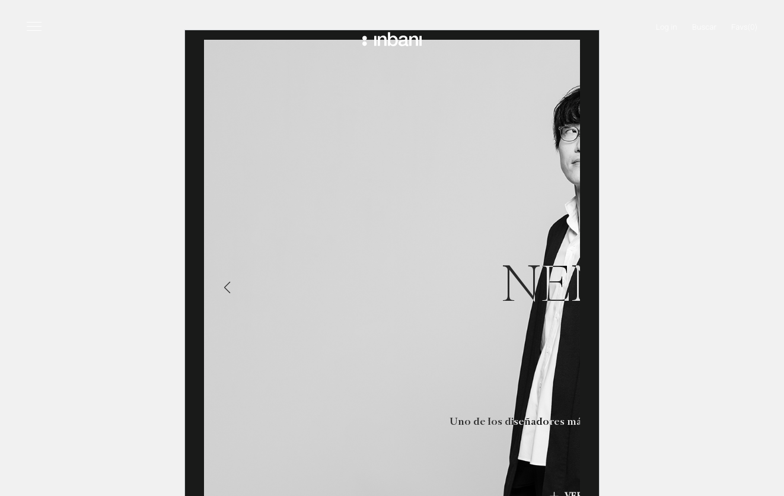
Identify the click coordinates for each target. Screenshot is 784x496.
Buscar (704, 26)
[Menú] (34, 26)
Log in (666, 26)
